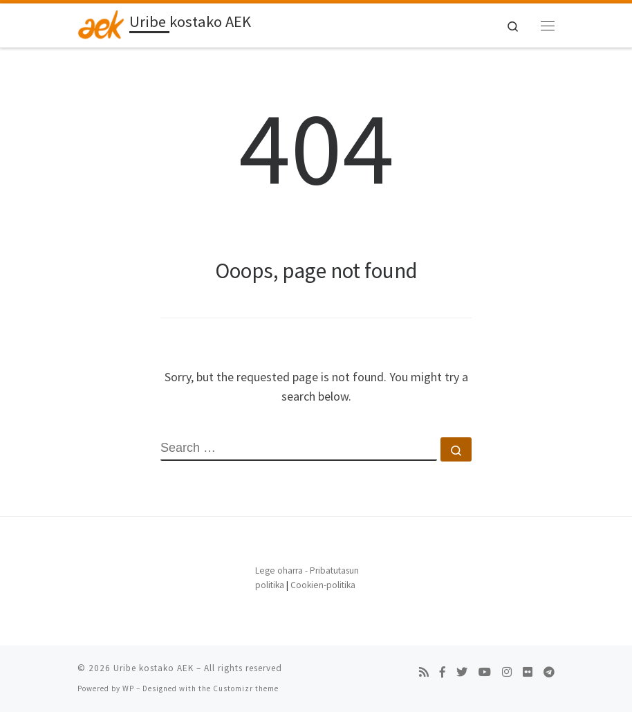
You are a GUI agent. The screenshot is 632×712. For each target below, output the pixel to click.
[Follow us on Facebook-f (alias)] (442, 672)
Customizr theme (246, 688)
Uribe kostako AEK (153, 668)
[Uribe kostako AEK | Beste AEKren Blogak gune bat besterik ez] (100, 23)
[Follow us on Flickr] (527, 672)
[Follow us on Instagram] (507, 672)
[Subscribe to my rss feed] (424, 672)
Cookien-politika (322, 585)
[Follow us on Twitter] (461, 672)
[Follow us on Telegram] (549, 672)
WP (128, 688)
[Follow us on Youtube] (484, 672)
